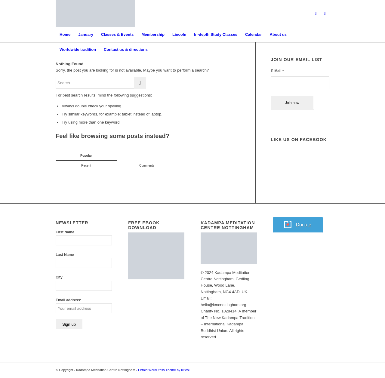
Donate (303, 224)
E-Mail (277, 71)
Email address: (68, 300)
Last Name (65, 255)
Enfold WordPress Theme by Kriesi (163, 370)
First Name (65, 232)
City (59, 277)
